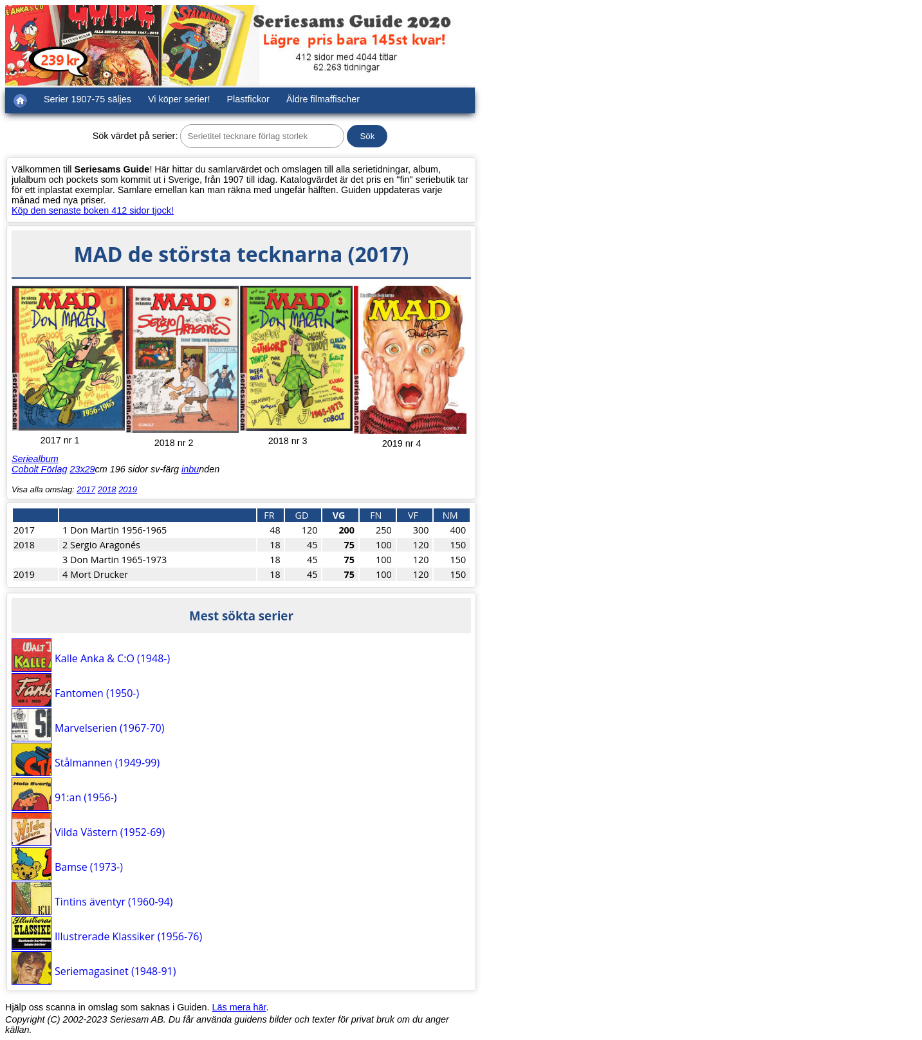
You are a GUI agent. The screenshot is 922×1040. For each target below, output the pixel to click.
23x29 (82, 469)
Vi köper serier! (179, 99)
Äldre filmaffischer (323, 99)
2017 (86, 489)
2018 (107, 489)
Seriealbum (35, 459)
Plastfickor (248, 99)
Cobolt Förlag (39, 469)
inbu (190, 469)
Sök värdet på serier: (135, 136)
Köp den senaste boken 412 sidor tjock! (93, 210)
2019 (127, 489)
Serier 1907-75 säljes (87, 99)
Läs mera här (239, 1007)
